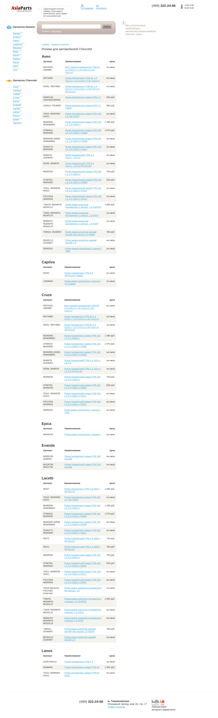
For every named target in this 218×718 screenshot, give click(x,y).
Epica (16, 101)
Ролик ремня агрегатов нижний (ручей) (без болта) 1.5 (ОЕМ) (80, 233)
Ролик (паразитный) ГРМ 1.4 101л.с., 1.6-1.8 (79, 156)
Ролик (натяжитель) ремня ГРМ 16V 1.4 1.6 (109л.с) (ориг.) (83, 148)
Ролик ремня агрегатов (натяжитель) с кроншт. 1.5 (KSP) (81, 222)
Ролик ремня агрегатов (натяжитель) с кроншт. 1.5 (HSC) (82, 214)
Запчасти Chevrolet (60, 44)
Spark (16, 119)
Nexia (16, 55)
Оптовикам (87, 8)
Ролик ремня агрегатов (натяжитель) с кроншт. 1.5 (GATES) (83, 205)
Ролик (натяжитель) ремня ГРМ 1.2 (82, 97)
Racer (16, 62)
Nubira (16, 58)
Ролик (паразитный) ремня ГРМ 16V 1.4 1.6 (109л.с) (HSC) (83, 189)
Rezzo (16, 115)
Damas (17, 33)
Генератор (56, 31)
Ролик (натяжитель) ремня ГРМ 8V (81, 667)
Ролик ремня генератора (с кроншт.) (82, 434)
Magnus (17, 48)
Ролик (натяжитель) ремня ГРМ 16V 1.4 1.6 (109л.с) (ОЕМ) (83, 139)
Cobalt (16, 94)
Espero (17, 37)
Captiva (17, 90)
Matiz (16, 51)
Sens (15, 66)
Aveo (15, 86)
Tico (15, 69)
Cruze (16, 97)
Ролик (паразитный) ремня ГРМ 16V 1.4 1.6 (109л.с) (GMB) (83, 181)
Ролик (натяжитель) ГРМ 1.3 (78, 661)
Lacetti (16, 108)
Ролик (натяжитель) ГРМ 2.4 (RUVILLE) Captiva (78, 274)
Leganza (17, 44)
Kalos (16, 40)
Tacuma (17, 123)
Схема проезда (116, 707)
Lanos (16, 112)
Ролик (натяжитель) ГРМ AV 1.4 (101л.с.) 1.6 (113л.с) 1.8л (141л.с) (82, 79)
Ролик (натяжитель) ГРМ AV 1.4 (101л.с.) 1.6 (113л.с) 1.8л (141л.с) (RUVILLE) (82, 89)
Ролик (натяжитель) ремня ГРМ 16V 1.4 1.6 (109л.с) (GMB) (83, 131)
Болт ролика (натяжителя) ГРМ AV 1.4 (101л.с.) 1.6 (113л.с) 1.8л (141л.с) (82, 70)
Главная (45, 44)
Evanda (17, 104)
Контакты (101, 8)
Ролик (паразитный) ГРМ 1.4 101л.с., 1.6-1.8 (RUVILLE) (79, 164)
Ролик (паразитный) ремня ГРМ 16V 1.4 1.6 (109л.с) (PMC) (83, 197)
